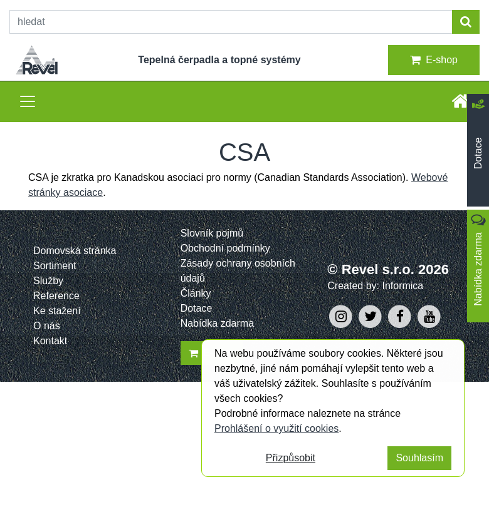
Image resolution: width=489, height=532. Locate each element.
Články (196, 293)
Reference (56, 295)
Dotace (197, 308)
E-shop (434, 60)
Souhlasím (419, 458)
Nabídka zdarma (217, 323)
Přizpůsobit (290, 458)
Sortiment (54, 265)
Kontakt (50, 340)
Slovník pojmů (212, 233)
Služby (48, 280)
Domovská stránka (75, 250)
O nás (46, 325)
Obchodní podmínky (225, 248)
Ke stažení (57, 310)
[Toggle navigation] (27, 101)
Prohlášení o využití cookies (276, 428)
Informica (402, 285)
